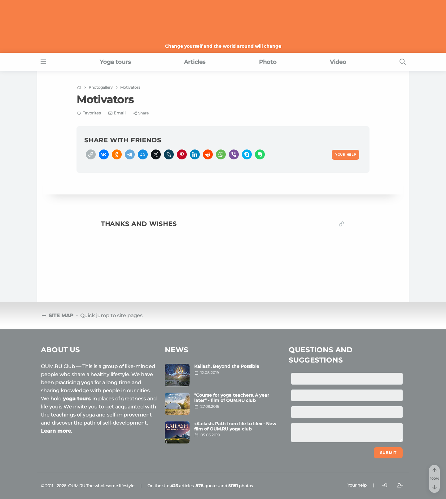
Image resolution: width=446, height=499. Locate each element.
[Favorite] (89, 113)
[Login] (384, 485)
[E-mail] (117, 112)
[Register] (400, 485)
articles (182, 485)
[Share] (141, 113)
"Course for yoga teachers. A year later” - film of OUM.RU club (231, 397)
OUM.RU (76, 485)
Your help (357, 485)
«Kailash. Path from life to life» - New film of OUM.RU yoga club (235, 426)
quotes (206, 485)
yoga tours (77, 399)
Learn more (56, 431)
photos (240, 485)
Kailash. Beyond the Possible (226, 366)
